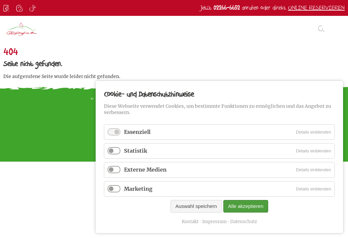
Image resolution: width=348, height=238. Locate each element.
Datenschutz (243, 221)
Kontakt (190, 221)
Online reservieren (316, 8)
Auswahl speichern (196, 206)
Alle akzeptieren (246, 206)
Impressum (214, 221)
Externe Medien (145, 169)
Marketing (138, 188)
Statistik (135, 150)
